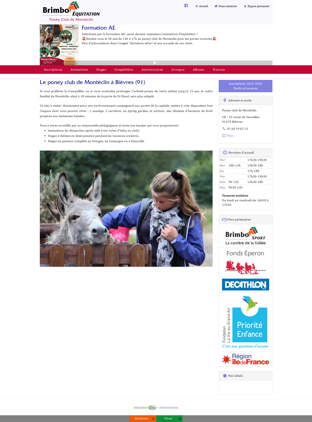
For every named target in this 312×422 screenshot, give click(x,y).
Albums (198, 69)
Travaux (219, 69)
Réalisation (145, 407)
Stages (101, 69)
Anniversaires (152, 69)
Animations (79, 69)
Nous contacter (225, 6)
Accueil (201, 6)
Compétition (123, 69)
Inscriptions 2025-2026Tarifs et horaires (245, 86)
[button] (53, 209)
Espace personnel (256, 6)
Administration (168, 407)
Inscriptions (53, 69)
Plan (227, 135)
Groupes (178, 69)
